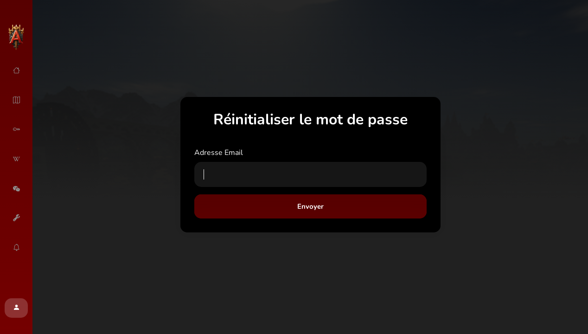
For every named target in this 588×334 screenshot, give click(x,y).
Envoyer (310, 206)
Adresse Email (218, 153)
